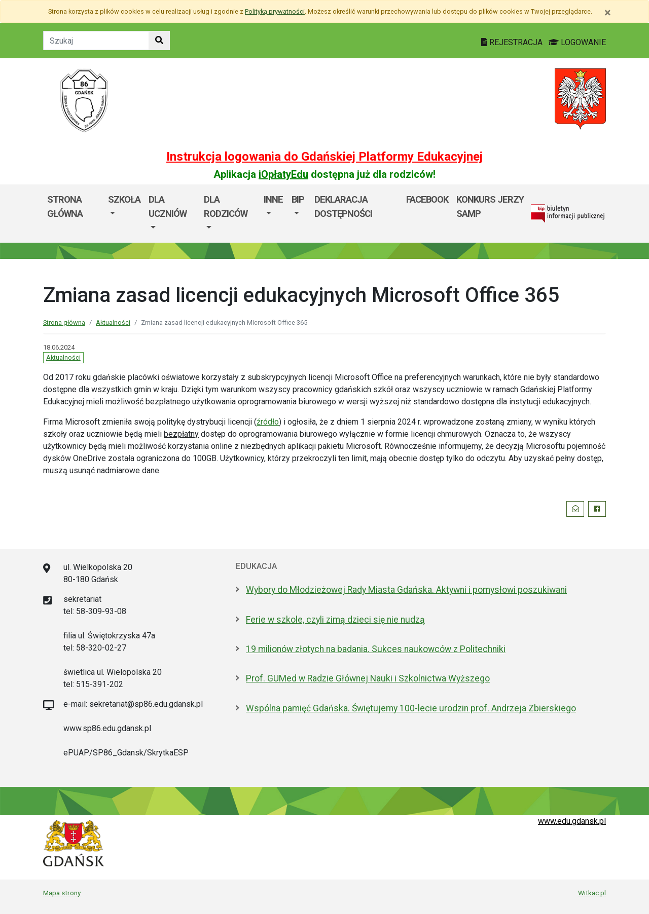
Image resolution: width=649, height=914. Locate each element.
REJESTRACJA (513, 42)
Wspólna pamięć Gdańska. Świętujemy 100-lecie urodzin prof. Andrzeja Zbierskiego (411, 708)
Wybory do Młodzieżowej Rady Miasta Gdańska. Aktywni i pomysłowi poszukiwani (406, 590)
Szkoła (124, 199)
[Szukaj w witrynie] (159, 40)
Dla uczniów (168, 206)
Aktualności (113, 322)
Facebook (427, 199)
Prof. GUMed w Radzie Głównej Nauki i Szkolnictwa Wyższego (368, 678)
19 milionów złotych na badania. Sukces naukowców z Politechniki (376, 649)
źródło (268, 422)
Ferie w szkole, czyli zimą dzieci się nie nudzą (335, 620)
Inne (273, 199)
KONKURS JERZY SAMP (490, 206)
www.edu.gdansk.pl (572, 821)
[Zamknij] (607, 13)
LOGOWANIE (577, 42)
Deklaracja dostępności (343, 206)
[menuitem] (124, 213)
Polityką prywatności (275, 11)
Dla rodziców (225, 206)
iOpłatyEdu (283, 174)
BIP (298, 199)
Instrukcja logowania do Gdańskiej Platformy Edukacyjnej (324, 156)
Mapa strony (62, 893)
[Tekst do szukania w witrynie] (96, 40)
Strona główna (65, 206)
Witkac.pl (592, 893)
